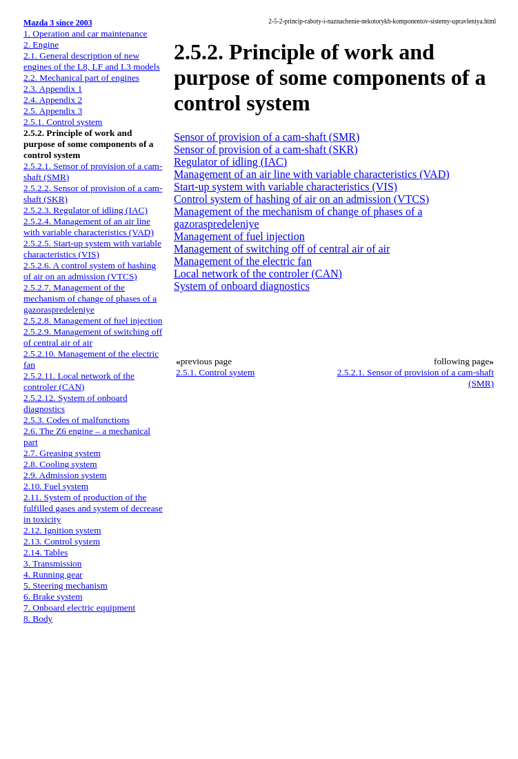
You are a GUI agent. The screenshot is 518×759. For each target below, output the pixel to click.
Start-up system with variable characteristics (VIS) (285, 187)
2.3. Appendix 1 (52, 88)
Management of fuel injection (239, 236)
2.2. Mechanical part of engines (81, 77)
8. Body (37, 618)
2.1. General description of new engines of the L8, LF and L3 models (91, 61)
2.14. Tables (45, 552)
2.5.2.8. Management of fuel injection (92, 320)
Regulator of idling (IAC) (230, 162)
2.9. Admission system (65, 475)
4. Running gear (53, 574)
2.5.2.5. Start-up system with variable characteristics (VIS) (92, 248)
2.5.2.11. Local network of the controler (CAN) (79, 381)
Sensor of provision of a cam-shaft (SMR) (266, 137)
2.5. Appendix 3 (52, 111)
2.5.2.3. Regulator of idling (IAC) (85, 210)
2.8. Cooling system (60, 464)
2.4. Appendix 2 (52, 100)
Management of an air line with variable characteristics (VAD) (312, 174)
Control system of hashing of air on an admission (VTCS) (301, 199)
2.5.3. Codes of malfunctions (76, 420)
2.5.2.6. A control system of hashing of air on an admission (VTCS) (89, 271)
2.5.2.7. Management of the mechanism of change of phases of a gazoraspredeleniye (90, 298)
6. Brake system (53, 596)
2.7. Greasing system (62, 453)
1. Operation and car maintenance (85, 33)
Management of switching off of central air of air (282, 249)
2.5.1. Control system (62, 122)
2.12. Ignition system (62, 530)
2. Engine (41, 44)
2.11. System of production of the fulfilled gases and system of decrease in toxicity (93, 508)
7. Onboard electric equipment (79, 607)
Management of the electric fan (243, 261)
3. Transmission (52, 563)
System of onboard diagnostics (242, 286)
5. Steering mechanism (65, 585)
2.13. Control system (61, 541)
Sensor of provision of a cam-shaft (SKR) (266, 149)
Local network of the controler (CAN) (258, 273)
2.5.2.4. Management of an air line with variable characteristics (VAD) (88, 226)
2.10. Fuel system (55, 486)
